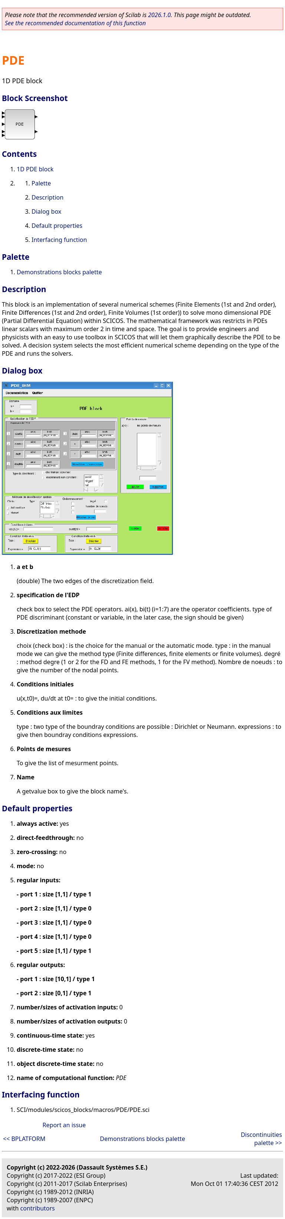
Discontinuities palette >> (261, 1139)
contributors (37, 1208)
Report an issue (64, 1125)
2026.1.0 (159, 15)
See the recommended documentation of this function (75, 23)
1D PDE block (35, 169)
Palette (41, 183)
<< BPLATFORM (24, 1139)
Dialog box (46, 211)
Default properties (57, 226)
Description (47, 197)
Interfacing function (59, 240)
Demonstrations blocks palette (59, 272)
